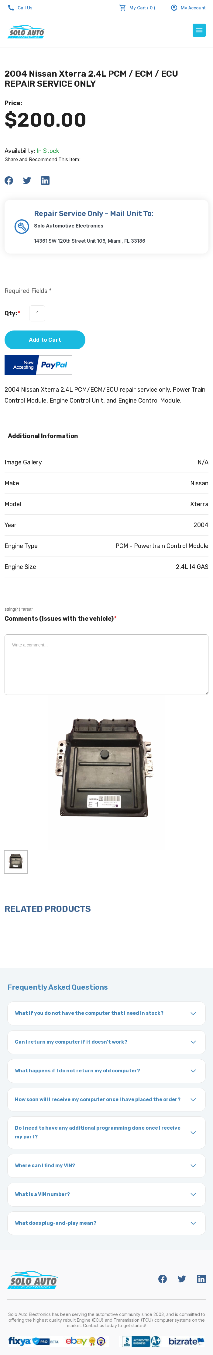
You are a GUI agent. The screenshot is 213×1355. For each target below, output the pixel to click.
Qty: (12, 313)
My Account (188, 8)
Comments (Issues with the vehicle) (60, 618)
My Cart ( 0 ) (142, 7)
